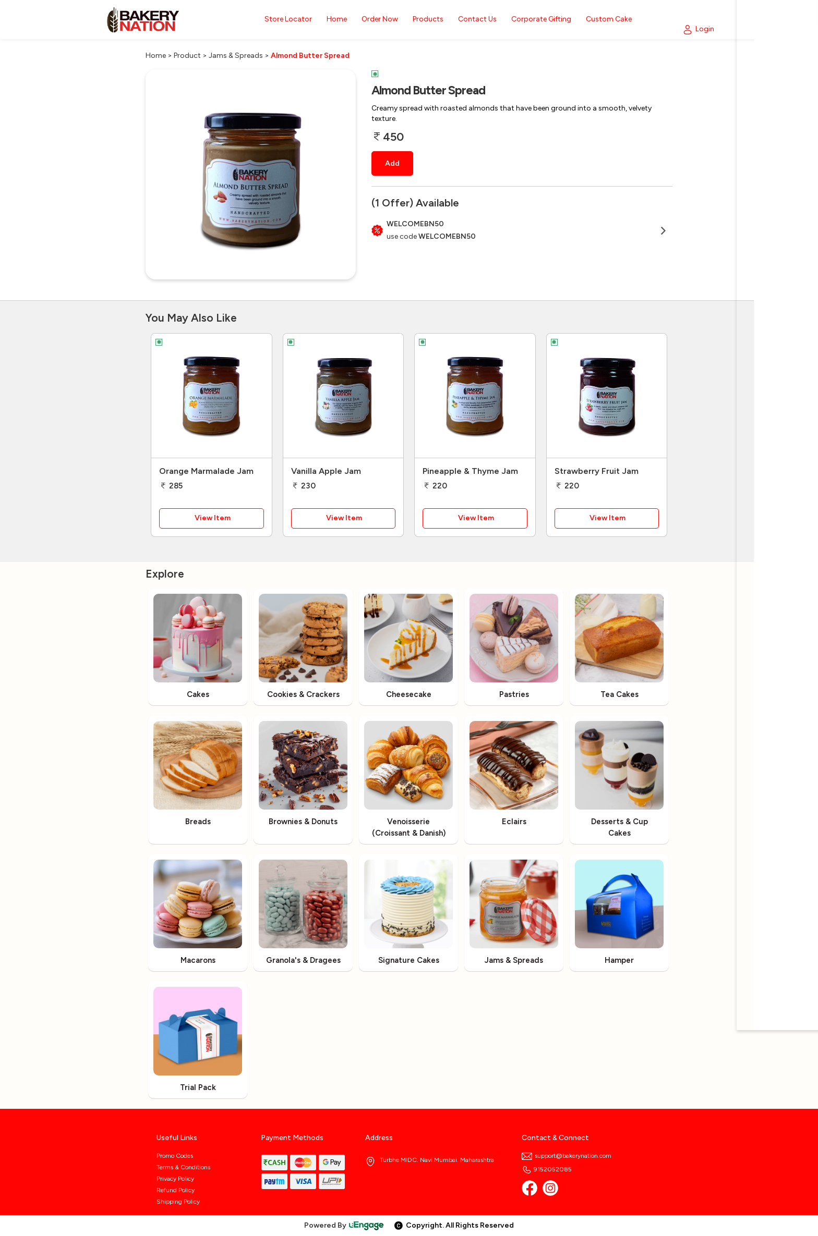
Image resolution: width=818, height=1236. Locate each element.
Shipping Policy (178, 1201)
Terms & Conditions (183, 1167)
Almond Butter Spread (310, 55)
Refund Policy (176, 1190)
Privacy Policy (175, 1178)
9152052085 (547, 1169)
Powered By (344, 1225)
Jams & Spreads (236, 55)
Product (187, 55)
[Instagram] (550, 1188)
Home (156, 55)
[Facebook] (529, 1188)
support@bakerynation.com (566, 1155)
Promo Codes (175, 1155)
